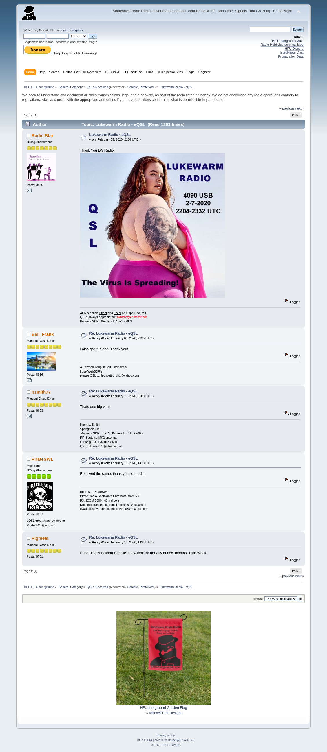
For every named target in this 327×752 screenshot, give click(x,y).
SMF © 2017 (162, 740)
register (77, 30)
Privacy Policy (166, 735)
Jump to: (258, 598)
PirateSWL (147, 87)
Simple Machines (183, 740)
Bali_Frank (43, 334)
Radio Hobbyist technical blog (282, 44)
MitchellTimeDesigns (166, 713)
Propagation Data (290, 56)
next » (299, 108)
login (64, 30)
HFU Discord (294, 48)
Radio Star (42, 135)
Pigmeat (40, 538)
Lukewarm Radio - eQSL (110, 135)
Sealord (132, 87)
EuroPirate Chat (292, 52)
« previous (287, 108)
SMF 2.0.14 (144, 740)
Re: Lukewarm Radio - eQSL (113, 333)
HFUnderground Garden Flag (163, 708)
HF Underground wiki (287, 41)
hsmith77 (41, 392)
